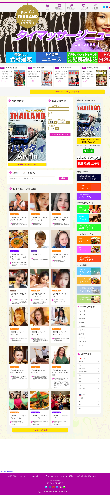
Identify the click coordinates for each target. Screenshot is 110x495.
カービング (82, 338)
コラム (47, 7)
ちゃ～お (87, 280)
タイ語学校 (82, 326)
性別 (52, 121)
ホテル (81, 345)
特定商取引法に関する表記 (86, 476)
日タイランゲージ (87, 290)
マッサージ (82, 311)
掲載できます (87, 227)
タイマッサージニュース (85, 44)
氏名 (58, 114)
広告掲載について (59, 7)
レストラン (82, 315)
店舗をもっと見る (40, 430)
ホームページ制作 (84, 7)
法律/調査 (81, 322)
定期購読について (72, 7)
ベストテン (85, 187)
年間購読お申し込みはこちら (27, 164)
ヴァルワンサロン (87, 209)
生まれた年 (53, 127)
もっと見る (4, 81)
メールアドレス (58, 108)
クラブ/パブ (82, 330)
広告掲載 (35, 476)
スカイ (83, 218)
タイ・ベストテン (87, 178)
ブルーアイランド (87, 272)
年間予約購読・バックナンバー (19, 476)
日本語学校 (82, 318)
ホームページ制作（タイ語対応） (63, 476)
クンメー (84, 249)
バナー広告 (45, 476)
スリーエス (87, 299)
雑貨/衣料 (81, 334)
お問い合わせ (96, 7)
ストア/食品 (82, 341)
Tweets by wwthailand (6, 471)
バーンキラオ (86, 240)
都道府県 (64, 121)
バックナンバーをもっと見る (67, 92)
